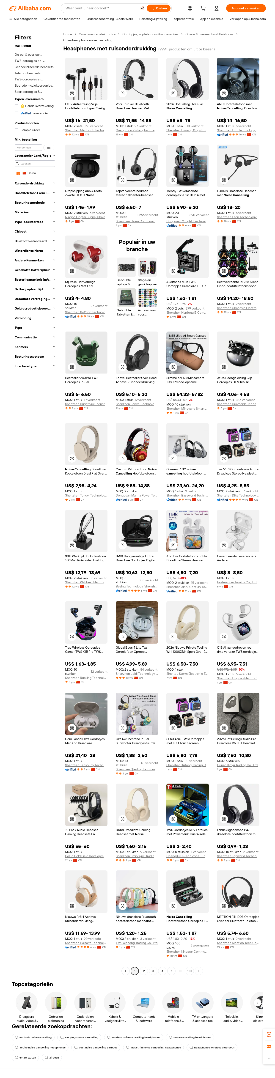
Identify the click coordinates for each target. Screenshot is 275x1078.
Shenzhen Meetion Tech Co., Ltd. (238, 943)
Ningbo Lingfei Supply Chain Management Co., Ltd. (86, 217)
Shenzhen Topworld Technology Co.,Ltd (238, 856)
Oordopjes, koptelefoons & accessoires (150, 34)
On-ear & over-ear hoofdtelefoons (209, 34)
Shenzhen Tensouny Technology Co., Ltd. (86, 765)
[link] (269, 1034)
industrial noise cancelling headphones (153, 1047)
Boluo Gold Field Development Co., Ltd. (86, 856)
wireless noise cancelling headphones (133, 1037)
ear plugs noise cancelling (79, 1037)
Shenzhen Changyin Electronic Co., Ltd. (238, 308)
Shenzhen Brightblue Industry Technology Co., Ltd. (86, 404)
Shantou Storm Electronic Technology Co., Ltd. (187, 673)
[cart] (204, 9)
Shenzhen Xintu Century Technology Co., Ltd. (187, 587)
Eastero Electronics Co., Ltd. (237, 582)
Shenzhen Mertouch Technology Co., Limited (86, 130)
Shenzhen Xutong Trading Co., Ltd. (187, 765)
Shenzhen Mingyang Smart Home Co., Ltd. (187, 408)
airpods (52, 1057)
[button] (142, 8)
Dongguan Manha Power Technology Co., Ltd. (137, 495)
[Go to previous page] (125, 971)
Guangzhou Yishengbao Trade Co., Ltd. (137, 130)
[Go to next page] (199, 971)
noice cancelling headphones (190, 1037)
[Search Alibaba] (101, 8)
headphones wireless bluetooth (212, 1047)
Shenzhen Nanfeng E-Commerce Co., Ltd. (187, 312)
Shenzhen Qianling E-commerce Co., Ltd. (137, 769)
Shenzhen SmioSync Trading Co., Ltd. (137, 856)
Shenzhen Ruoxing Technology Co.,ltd (86, 678)
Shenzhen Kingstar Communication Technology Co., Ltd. (187, 951)
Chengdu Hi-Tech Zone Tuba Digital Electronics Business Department (187, 856)
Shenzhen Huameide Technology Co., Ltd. (238, 404)
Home (67, 34)
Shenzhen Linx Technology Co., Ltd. (238, 130)
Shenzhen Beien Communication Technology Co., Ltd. (137, 221)
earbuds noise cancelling (33, 1037)
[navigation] (35, 503)
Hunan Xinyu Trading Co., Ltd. (237, 765)
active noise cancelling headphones (40, 1047)
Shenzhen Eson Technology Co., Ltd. (238, 217)
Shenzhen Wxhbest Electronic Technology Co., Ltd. (86, 582)
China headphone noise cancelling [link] (87, 40)
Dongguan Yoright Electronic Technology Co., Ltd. (187, 221)
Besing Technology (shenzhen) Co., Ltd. (137, 586)
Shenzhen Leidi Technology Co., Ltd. (137, 673)
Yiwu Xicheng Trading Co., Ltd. (137, 943)
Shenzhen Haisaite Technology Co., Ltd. (86, 943)
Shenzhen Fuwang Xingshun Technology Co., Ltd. (187, 130)
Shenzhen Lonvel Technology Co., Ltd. (137, 404)
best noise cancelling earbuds (95, 1047)
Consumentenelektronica (97, 34)
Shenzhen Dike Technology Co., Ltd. (238, 495)
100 (189, 971)
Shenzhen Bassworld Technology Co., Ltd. (187, 495)
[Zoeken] (158, 8)
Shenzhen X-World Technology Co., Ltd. (86, 312)
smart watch (25, 1057)
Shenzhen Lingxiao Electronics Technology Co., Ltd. (238, 678)
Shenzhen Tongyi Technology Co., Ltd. (86, 495)
